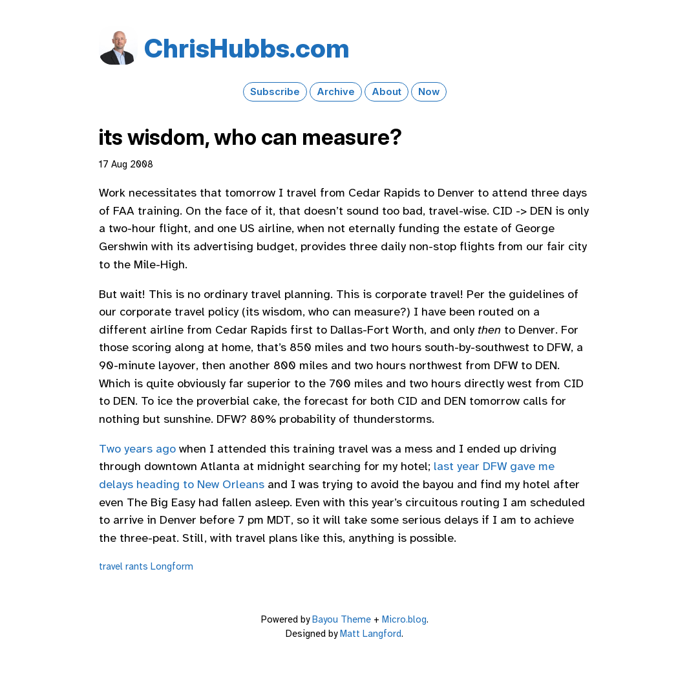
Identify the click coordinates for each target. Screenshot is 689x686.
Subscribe (275, 92)
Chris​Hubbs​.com (247, 48)
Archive (336, 92)
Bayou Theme (341, 619)
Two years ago (137, 449)
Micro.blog (404, 619)
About (386, 92)
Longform (172, 566)
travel (111, 566)
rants (136, 566)
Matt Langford (370, 633)
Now (429, 92)
